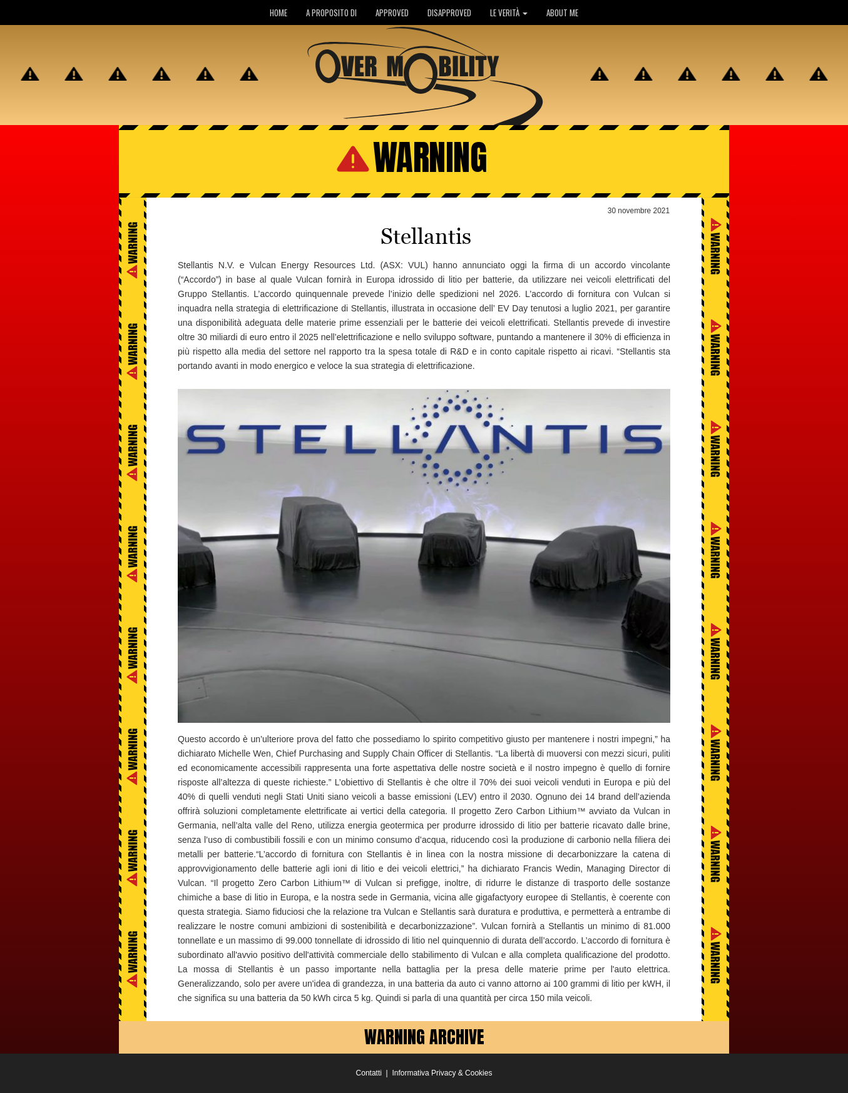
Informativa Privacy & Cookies (442, 1073)
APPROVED (392, 12)
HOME (278, 12)
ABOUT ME (562, 12)
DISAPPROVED (449, 12)
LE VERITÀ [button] (509, 12)
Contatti (369, 1073)
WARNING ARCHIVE (424, 1037)
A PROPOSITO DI (331, 12)
